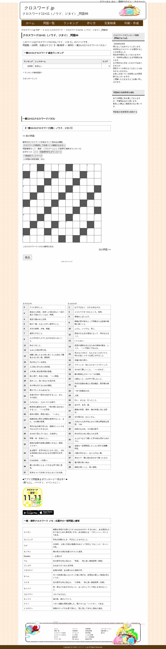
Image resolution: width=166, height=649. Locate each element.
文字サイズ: (28, 152)
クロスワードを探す (60, 633)
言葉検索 (110, 23)
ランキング (70, 23)
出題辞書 (88, 628)
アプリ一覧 (57, 639)
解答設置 (75, 637)
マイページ (139, 1)
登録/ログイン (124, 1)
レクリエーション (106, 628)
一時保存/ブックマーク (32, 156)
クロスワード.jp (39, 8)
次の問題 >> (105, 249)
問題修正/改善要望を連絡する (125, 112)
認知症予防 (88, 639)
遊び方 (103, 633)
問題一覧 (49, 23)
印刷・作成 (132, 23)
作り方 (91, 23)
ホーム (30, 23)
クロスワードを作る (60, 635)
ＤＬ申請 (75, 635)
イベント (75, 628)
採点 (27, 257)
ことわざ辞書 (89, 635)
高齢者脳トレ (105, 631)
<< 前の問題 (29, 136)
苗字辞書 (88, 633)
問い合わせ (75, 639)
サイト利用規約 (89, 637)
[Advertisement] (67, 98)
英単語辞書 (88, 631)
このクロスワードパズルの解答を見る (38, 246)
